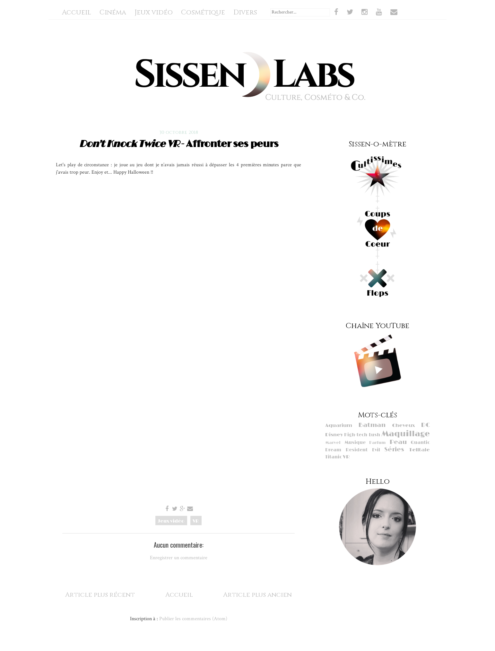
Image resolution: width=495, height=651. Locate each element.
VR (196, 521)
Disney (334, 435)
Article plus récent (100, 594)
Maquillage (405, 434)
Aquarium (338, 425)
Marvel (333, 442)
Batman (372, 425)
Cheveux (403, 425)
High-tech (355, 435)
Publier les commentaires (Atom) (193, 618)
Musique (355, 442)
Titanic (333, 457)
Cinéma (113, 12)
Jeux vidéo (154, 12)
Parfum (377, 442)
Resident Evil (363, 450)
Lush (374, 435)
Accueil (76, 12)
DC (425, 425)
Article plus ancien (257, 594)
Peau (398, 442)
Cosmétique (203, 12)
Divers (245, 12)
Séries (394, 449)
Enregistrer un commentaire (178, 557)
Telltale (419, 450)
